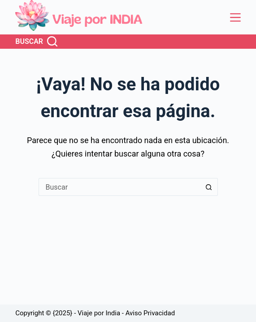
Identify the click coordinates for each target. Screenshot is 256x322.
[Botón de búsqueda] (209, 187)
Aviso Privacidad (150, 313)
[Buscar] (36, 41)
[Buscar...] (119, 187)
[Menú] (235, 17)
